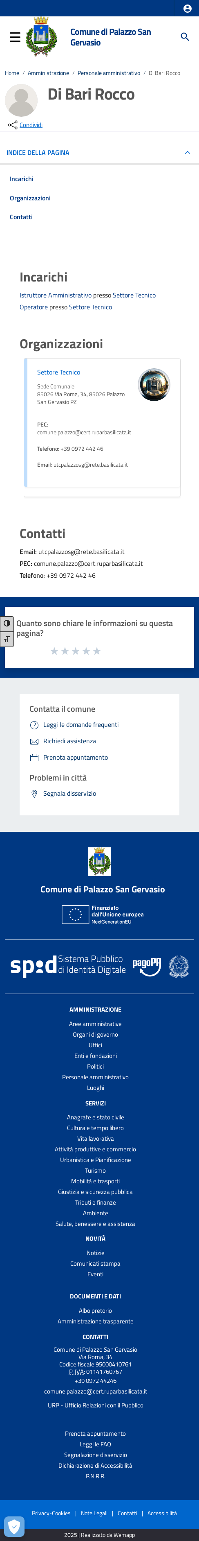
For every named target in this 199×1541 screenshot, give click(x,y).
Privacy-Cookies (51, 1513)
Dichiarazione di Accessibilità (95, 1465)
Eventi (95, 1274)
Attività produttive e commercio (95, 1149)
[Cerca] (185, 37)
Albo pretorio (95, 1310)
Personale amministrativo (109, 72)
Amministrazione (48, 72)
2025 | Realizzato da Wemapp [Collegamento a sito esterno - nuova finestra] (99, 1535)
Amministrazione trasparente (96, 1321)
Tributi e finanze (95, 1202)
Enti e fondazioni (95, 1055)
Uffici (95, 1045)
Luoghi (95, 1087)
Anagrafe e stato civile (95, 1117)
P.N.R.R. (95, 1476)
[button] (187, 9)
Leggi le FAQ (95, 1444)
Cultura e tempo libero (95, 1127)
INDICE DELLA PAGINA (41, 152)
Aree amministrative (95, 1023)
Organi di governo (95, 1034)
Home (12, 72)
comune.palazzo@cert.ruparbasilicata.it (95, 1391)
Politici (95, 1066)
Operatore (34, 307)
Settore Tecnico (134, 295)
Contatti (95, 1336)
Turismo (95, 1170)
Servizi (95, 1103)
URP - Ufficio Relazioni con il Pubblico (95, 1405)
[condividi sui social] (24, 125)
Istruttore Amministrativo (56, 295)
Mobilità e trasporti (95, 1181)
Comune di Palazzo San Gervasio (110, 37)
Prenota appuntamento (95, 1433)
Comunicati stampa (95, 1263)
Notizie (96, 1252)
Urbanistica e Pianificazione (95, 1159)
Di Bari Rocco (164, 72)
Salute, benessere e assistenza (95, 1223)
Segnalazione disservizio (95, 1454)
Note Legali (94, 1513)
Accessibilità (162, 1513)
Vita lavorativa (95, 1138)
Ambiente (95, 1213)
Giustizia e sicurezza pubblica (95, 1191)
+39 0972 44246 (95, 1380)
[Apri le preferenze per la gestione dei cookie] (14, 1526)
